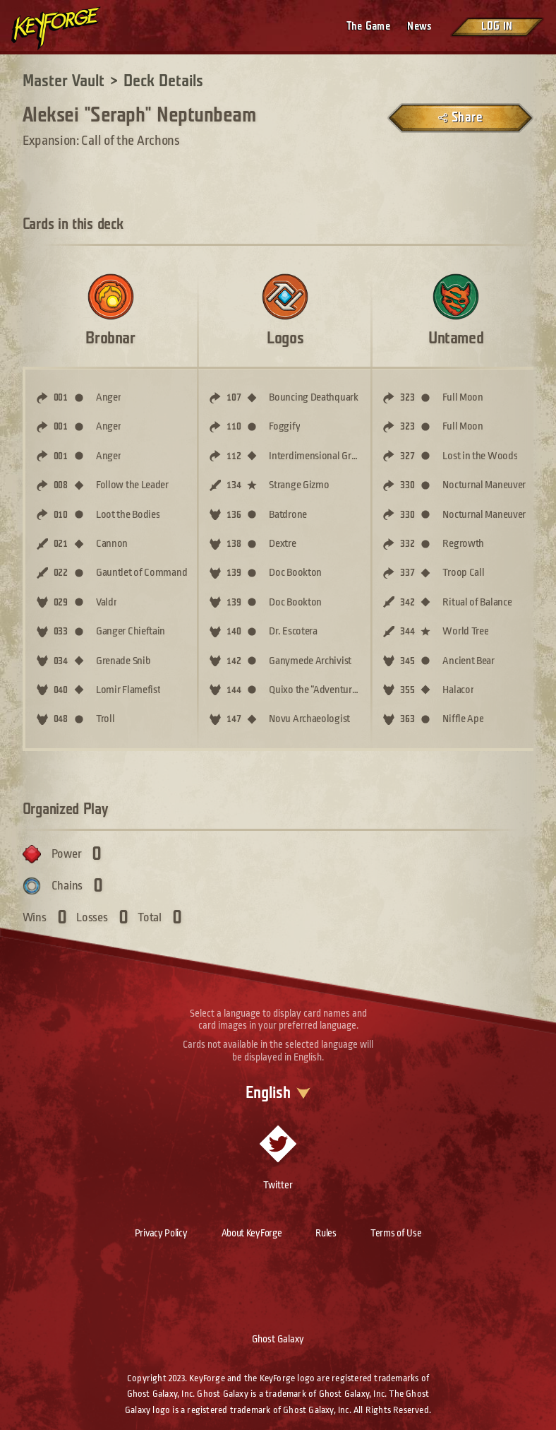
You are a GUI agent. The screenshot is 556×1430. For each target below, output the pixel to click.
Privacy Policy (161, 1233)
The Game (368, 26)
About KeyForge (252, 1233)
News (420, 26)
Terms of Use (395, 1233)
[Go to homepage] (67, 28)
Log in (496, 26)
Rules (326, 1233)
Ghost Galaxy (278, 1339)
